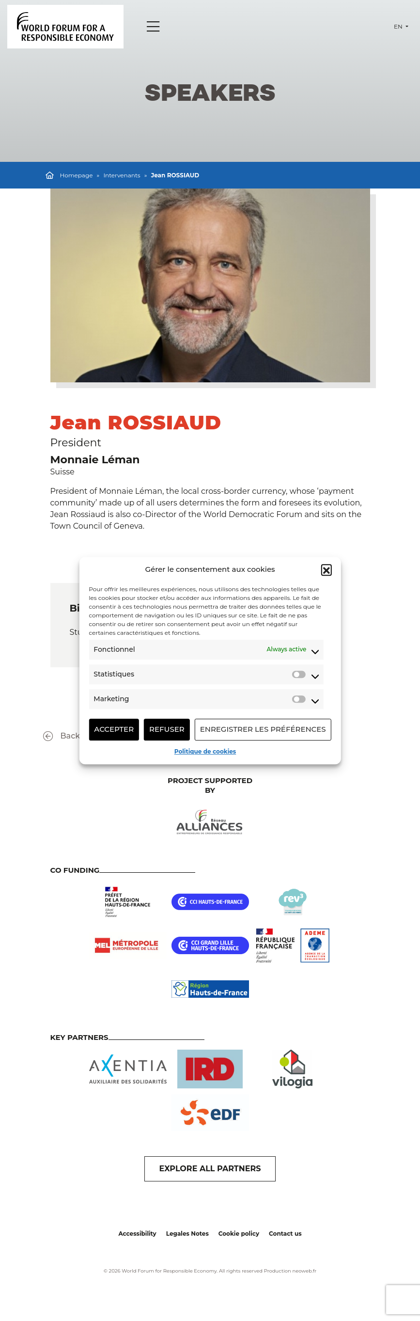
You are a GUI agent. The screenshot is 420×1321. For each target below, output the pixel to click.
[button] (326, 570)
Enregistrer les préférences (263, 729)
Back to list (73, 736)
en (399, 26)
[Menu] (153, 26)
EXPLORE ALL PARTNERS (210, 1168)
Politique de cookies (205, 751)
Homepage (76, 175)
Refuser (167, 729)
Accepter (114, 729)
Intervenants (121, 175)
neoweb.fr (304, 1271)
